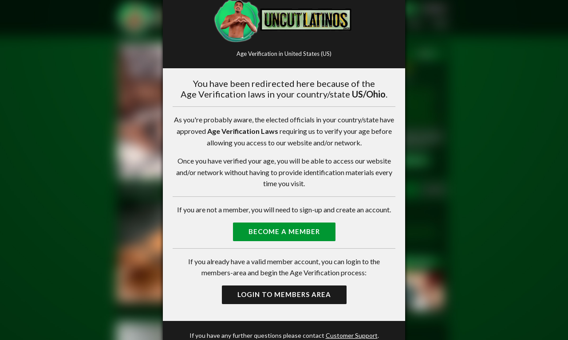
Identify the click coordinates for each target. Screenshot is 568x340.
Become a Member (284, 231)
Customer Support (352, 335)
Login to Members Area (284, 294)
